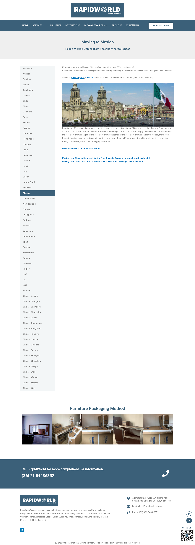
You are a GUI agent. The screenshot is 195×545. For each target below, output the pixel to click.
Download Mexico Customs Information (81, 148)
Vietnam (27, 290)
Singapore (28, 231)
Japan (26, 177)
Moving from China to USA (138, 158)
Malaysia (27, 187)
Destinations (72, 25)
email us (89, 77)
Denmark (27, 112)
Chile (25, 101)
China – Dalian (30, 317)
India (25, 149)
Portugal (27, 220)
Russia (26, 225)
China (26, 106)
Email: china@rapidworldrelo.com (147, 506)
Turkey (26, 269)
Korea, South (29, 182)
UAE (25, 274)
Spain (25, 242)
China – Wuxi (29, 372)
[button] (24, 429)
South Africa (29, 236)
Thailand (27, 263)
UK (24, 280)
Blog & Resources (95, 25)
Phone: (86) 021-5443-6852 (145, 512)
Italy (25, 171)
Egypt (25, 117)
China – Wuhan (30, 377)
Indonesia (27, 155)
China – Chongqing (32, 307)
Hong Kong (28, 139)
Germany (27, 133)
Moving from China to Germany (108, 158)
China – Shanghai (31, 355)
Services (38, 25)
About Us (117, 25)
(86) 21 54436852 (38, 475)
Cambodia (28, 90)
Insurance (55, 25)
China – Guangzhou (32, 323)
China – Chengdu (31, 301)
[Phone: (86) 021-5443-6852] (128, 512)
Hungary (27, 144)
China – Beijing (30, 296)
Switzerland (28, 252)
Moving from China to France (76, 161)
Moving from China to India (105, 161)
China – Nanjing (30, 339)
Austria (26, 74)
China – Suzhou (30, 350)
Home (25, 25)
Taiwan (26, 258)
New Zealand (29, 204)
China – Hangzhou (32, 328)
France (26, 128)
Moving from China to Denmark (77, 158)
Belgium (27, 79)
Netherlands (29, 198)
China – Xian (29, 388)
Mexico (26, 193)
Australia (27, 68)
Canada (26, 95)
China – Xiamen (30, 382)
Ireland (26, 160)
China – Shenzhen (32, 361)
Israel (25, 166)
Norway (26, 209)
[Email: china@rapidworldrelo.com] (128, 506)
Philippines (28, 215)
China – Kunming (31, 334)
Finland (26, 122)
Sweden (27, 247)
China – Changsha (32, 312)
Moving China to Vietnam (131, 161)
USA (25, 285)
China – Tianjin (30, 366)
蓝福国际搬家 (132, 25)
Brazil (26, 84)
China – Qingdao (31, 345)
